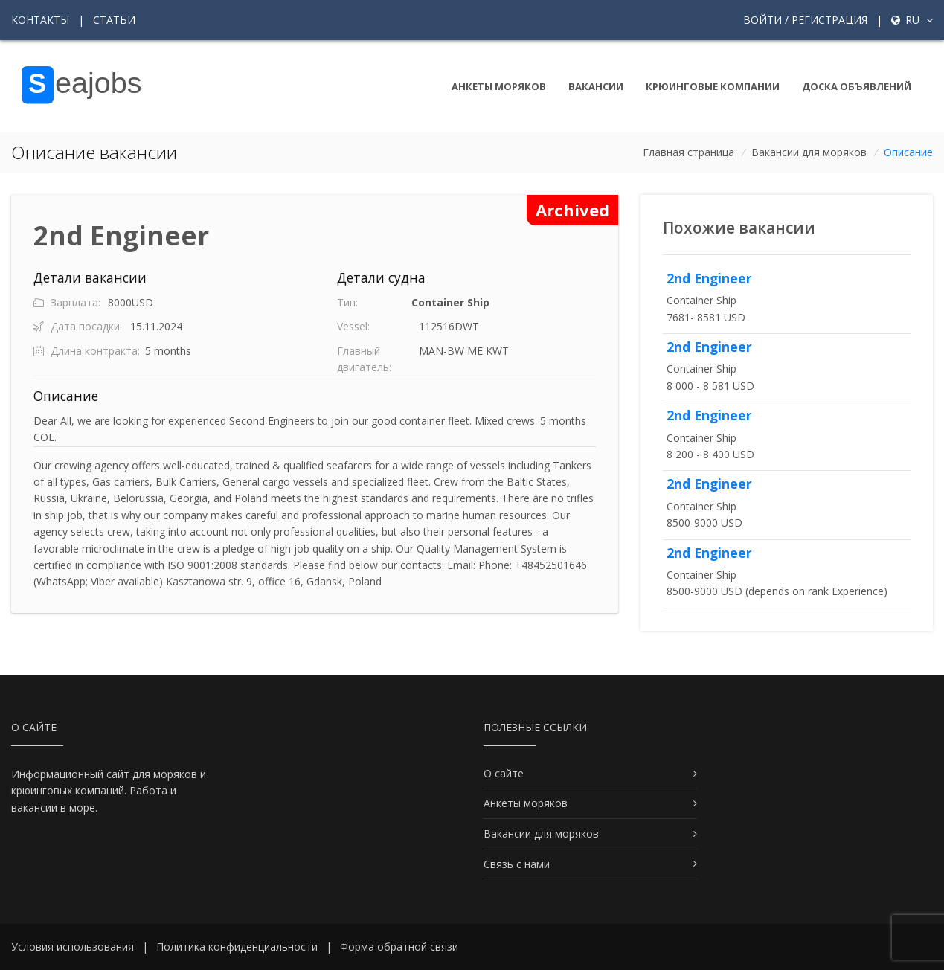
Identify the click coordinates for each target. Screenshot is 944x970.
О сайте (504, 773)
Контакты (40, 20)
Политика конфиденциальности (237, 947)
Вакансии (595, 86)
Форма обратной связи (399, 947)
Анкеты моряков (499, 86)
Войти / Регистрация (805, 20)
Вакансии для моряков (809, 152)
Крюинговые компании (713, 86)
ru (912, 20)
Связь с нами (517, 864)
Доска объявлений (856, 86)
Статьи (114, 20)
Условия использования (72, 947)
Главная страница (688, 152)
